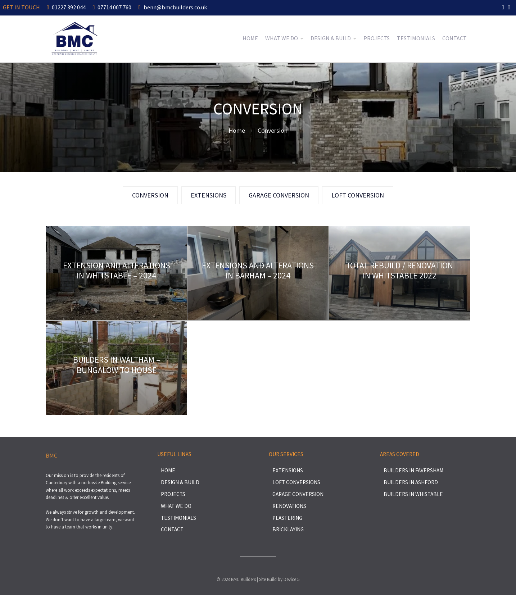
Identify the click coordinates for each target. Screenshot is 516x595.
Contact (454, 38)
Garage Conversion (297, 494)
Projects (376, 38)
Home (250, 38)
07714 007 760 (111, 7)
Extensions (287, 470)
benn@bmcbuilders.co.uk (173, 7)
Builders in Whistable (413, 494)
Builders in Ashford (411, 482)
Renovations (289, 506)
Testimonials (416, 38)
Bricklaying (288, 529)
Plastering (287, 517)
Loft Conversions (296, 482)
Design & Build (331, 38)
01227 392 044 (66, 7)
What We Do (281, 38)
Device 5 (291, 579)
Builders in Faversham (413, 470)
